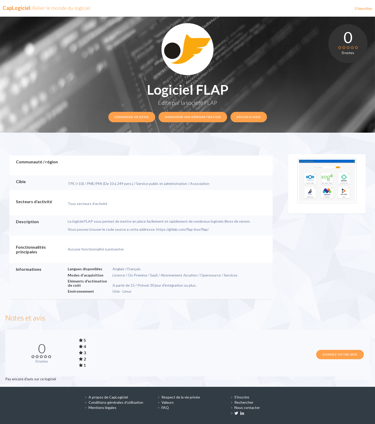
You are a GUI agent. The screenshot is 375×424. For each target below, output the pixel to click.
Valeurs (167, 402)
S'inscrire (241, 397)
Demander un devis (132, 117)
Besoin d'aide (249, 117)
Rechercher (243, 402)
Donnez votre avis (340, 354)
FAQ (165, 407)
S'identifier (363, 8)
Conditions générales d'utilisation (116, 402)
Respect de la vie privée (180, 397)
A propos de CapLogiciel (108, 397)
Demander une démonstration (193, 117)
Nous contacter (247, 407)
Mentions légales (102, 407)
